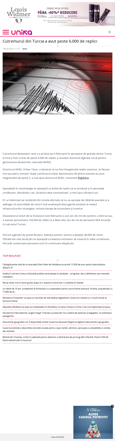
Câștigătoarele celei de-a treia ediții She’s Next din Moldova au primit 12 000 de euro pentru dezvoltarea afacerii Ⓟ (54, 266)
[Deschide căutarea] (109, 32)
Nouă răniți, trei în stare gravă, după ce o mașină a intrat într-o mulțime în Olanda (43, 282)
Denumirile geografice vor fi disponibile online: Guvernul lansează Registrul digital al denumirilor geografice (56, 322)
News (24, 48)
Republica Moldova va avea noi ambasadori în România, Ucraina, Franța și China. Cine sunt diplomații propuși (56, 306)
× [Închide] (112, 406)
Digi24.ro (83, 178)
